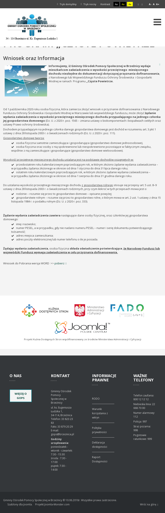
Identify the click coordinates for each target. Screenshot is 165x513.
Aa (116, 4)
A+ (157, 4)
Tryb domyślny (67, 4)
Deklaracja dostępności (99, 445)
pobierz (59, 263)
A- (150, 4)
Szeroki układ (142, 4)
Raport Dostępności (99, 459)
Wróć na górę (149, 505)
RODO (96, 398)
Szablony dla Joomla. (19, 504)
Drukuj (159, 64)
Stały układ (138, 4)
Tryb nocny (88, 4)
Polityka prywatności (99, 430)
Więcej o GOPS (21, 396)
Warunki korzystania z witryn (100, 413)
